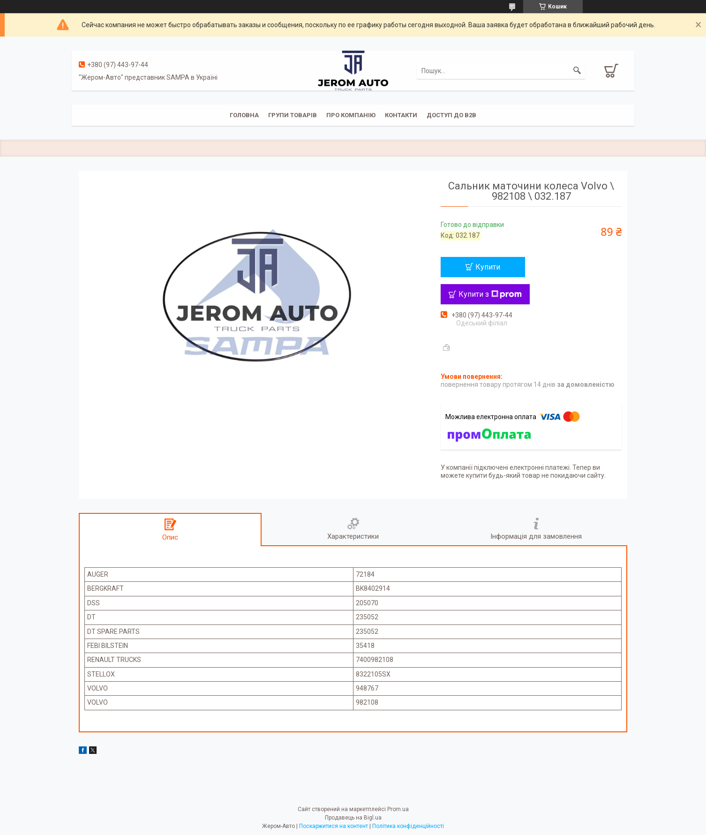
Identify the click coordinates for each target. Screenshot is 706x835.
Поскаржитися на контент (333, 826)
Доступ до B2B (451, 115)
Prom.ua (398, 809)
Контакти (401, 115)
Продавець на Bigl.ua (353, 817)
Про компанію (351, 115)
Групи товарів (292, 115)
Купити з (490, 294)
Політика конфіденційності (408, 826)
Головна (244, 115)
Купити (487, 267)
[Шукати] (577, 70)
